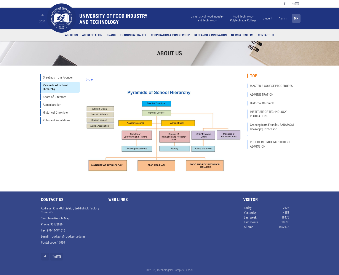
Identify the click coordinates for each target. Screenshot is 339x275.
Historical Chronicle (55, 112)
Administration (52, 105)
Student (267, 18)
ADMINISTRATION (261, 94)
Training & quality (133, 35)
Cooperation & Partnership (170, 35)
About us (71, 35)
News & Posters (242, 35)
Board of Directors (54, 97)
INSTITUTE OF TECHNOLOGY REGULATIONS (268, 114)
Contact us (266, 35)
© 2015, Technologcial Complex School (169, 270)
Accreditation (92, 35)
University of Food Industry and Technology (207, 18)
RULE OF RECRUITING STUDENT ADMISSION (270, 144)
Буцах (89, 79)
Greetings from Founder (58, 77)
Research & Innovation (210, 35)
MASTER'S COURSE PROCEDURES (271, 86)
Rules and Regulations (56, 120)
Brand (111, 35)
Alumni (283, 18)
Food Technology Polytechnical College (243, 18)
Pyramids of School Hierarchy (55, 87)
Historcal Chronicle (262, 103)
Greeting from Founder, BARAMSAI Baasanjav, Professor (272, 127)
